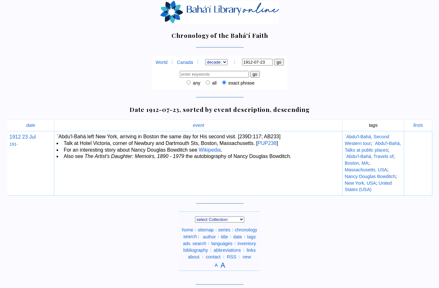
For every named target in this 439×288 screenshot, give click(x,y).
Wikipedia (210, 150)
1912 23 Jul (23, 137)
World (161, 62)
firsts (418, 125)
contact (213, 256)
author (209, 236)
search (190, 236)
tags (251, 236)
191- (14, 144)
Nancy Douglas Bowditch (370, 176)
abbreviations (227, 249)
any (196, 83)
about (193, 256)
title (224, 236)
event (198, 125)
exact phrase (240, 83)
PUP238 (267, 143)
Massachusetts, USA (366, 169)
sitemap (205, 229)
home (187, 229)
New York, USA (360, 183)
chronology (246, 229)
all (214, 83)
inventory (247, 243)
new (247, 256)
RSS (231, 256)
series (224, 229)
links (251, 249)
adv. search (194, 243)
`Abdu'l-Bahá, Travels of (369, 156)
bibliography (195, 249)
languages (221, 243)
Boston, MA (356, 163)
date (30, 125)
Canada (185, 62)
